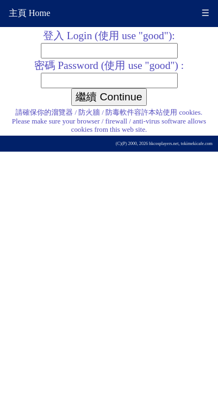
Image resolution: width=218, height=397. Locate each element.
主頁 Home (29, 13)
